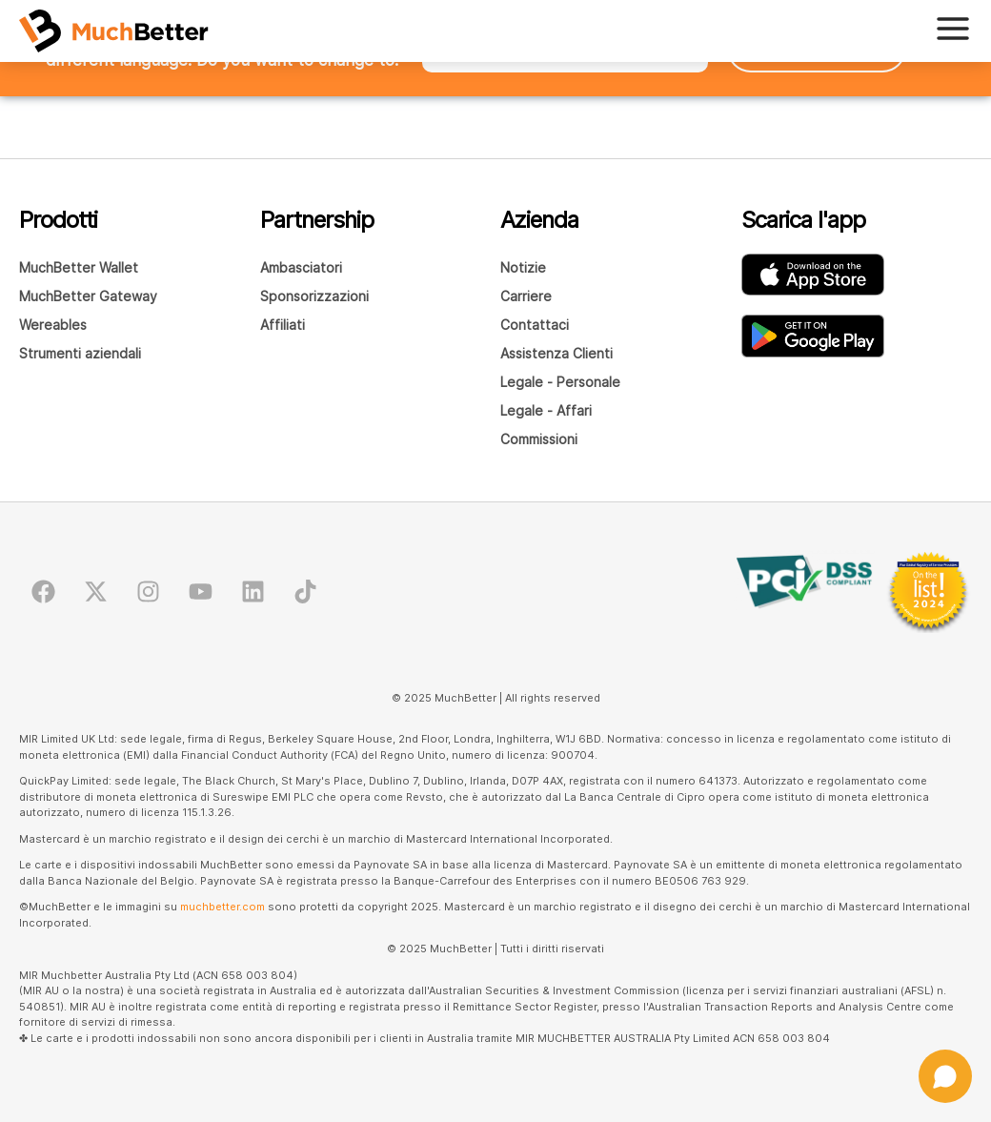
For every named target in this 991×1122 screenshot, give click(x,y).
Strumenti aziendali (80, 353)
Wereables (53, 324)
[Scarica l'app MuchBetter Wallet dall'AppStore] (812, 275)
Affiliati (282, 324)
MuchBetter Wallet (78, 267)
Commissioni (538, 439)
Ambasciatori (301, 267)
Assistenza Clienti (556, 353)
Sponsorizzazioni (314, 296)
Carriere (526, 296)
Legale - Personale (560, 382)
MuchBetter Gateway (88, 296)
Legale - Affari (546, 410)
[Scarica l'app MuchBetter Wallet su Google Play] (812, 336)
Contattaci (534, 324)
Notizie (523, 267)
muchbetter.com (222, 906)
